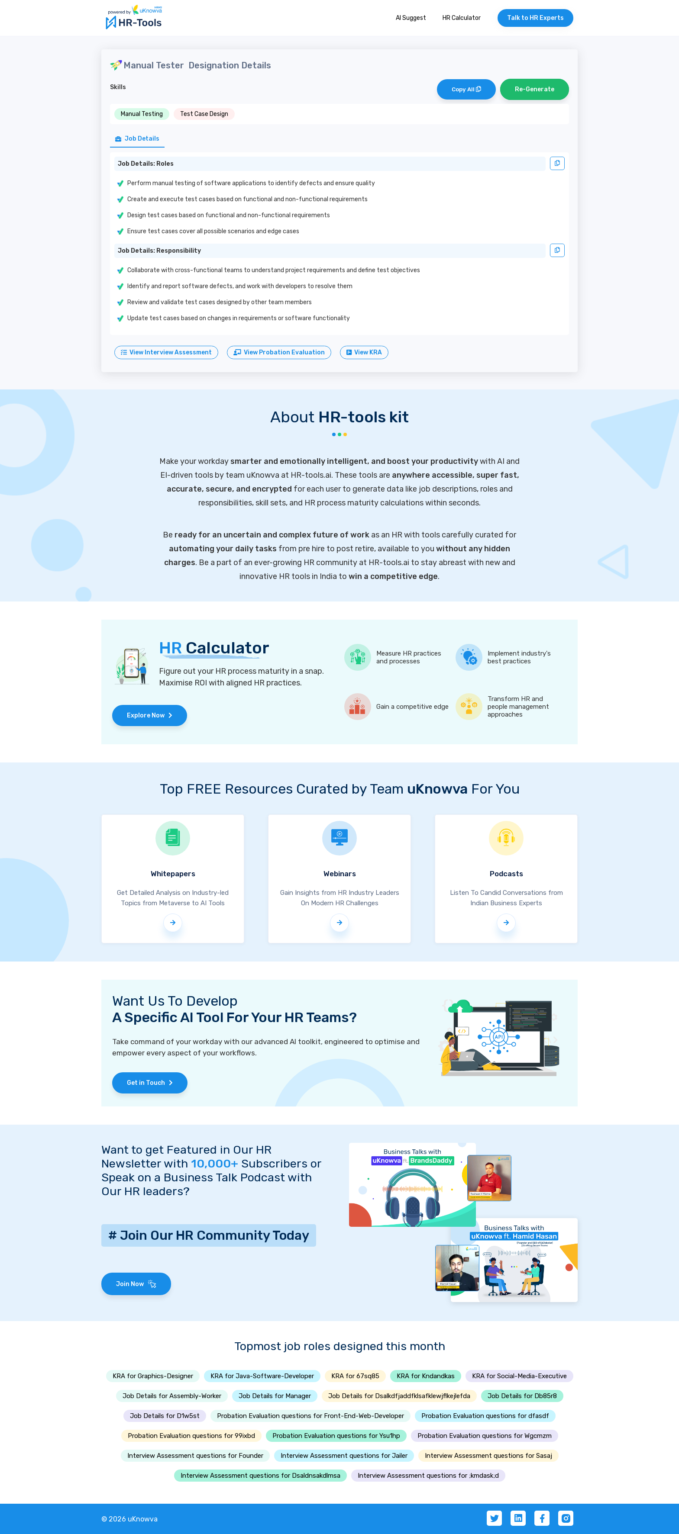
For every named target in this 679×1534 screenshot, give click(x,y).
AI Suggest (411, 18)
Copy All (466, 89)
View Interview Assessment (166, 352)
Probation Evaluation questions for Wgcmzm (484, 1436)
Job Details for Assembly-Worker (172, 1396)
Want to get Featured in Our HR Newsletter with (186, 1157)
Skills (118, 87)
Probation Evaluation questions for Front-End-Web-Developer (310, 1416)
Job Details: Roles (146, 163)
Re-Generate (534, 89)
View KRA (364, 352)
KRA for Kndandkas (426, 1376)
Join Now (136, 1284)
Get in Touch (150, 1083)
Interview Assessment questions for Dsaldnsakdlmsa (260, 1475)
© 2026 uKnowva (129, 1519)
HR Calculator (462, 18)
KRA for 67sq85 (355, 1376)
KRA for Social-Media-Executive (519, 1376)
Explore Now (149, 715)
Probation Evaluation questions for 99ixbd (191, 1436)
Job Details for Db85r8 (522, 1396)
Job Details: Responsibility (159, 250)
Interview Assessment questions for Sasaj (488, 1456)
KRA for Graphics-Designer (153, 1376)
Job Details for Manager (275, 1396)
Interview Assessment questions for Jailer (344, 1456)
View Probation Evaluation (279, 352)
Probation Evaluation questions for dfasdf (485, 1416)
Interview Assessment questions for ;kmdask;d (428, 1475)
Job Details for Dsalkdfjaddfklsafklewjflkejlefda (399, 1396)
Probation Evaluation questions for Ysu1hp (336, 1436)
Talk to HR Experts (535, 18)
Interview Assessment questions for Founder (195, 1456)
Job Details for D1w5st (165, 1416)
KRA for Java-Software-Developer (262, 1376)
